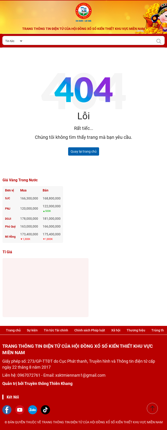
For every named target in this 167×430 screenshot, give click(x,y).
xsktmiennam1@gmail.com (80, 375)
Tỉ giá (7, 252)
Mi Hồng (10, 236)
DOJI (8, 218)
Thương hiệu (136, 330)
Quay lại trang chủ (84, 151)
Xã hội (115, 330)
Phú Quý (10, 226)
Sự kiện (32, 330)
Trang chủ (13, 330)
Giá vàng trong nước (20, 180)
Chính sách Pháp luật (89, 330)
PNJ (7, 208)
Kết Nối (13, 397)
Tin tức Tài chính (56, 330)
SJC (7, 198)
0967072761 (29, 375)
